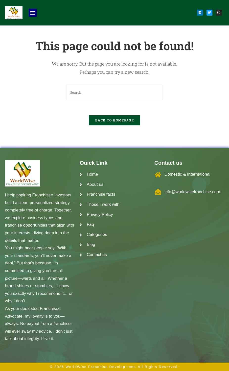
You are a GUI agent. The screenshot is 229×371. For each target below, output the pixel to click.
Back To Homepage (114, 120)
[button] (33, 13)
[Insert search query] (114, 92)
